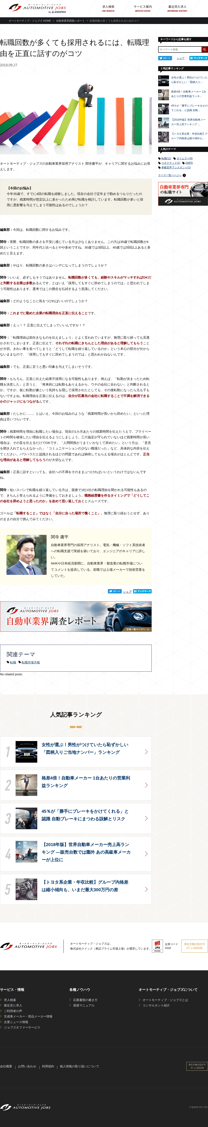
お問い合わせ (27, 1066)
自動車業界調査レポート (70, 20)
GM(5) (189, 162)
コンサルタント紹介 (156, 1005)
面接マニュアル (83, 1005)
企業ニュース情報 (16, 1022)
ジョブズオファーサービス (22, 1027)
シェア (127, 591)
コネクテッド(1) (170, 162)
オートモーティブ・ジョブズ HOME (30, 20)
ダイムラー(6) (185, 158)
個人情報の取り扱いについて (79, 1066)
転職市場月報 (31, 662)
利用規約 (48, 1066)
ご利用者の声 (13, 1011)
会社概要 (6, 1066)
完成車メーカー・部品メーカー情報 (28, 1016)
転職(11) (166, 158)
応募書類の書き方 (85, 1000)
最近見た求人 (13, 1005)
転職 (13, 662)
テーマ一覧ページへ (170, 175)
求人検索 (10, 1000)
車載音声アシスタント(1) (176, 167)
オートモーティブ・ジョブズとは (165, 1000)
